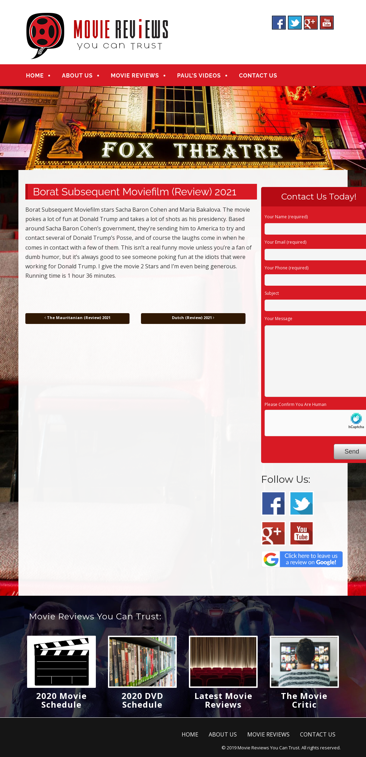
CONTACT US (257, 75)
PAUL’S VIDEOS (199, 75)
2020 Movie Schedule (61, 700)
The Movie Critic (304, 700)
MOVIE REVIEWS (134, 75)
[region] (183, 128)
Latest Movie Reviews (223, 700)
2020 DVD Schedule (142, 700)
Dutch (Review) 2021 (193, 317)
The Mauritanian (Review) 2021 (77, 317)
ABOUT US (77, 75)
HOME (35, 75)
